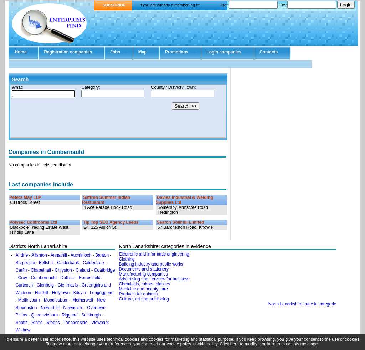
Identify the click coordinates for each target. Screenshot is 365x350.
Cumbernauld (44, 277)
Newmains (73, 307)
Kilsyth (79, 292)
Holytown (61, 292)
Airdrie (22, 255)
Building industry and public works (151, 264)
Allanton (39, 255)
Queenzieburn (44, 315)
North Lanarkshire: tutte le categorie (302, 304)
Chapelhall (41, 270)
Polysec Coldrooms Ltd (33, 222)
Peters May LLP (25, 197)
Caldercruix (93, 262)
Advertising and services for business (154, 279)
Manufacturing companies (143, 274)
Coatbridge (104, 270)
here (271, 343)
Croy (22, 277)
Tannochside (75, 322)
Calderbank (68, 262)
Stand (36, 322)
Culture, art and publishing (144, 299)
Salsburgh (91, 315)
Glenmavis (68, 285)
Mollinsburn (29, 300)
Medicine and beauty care (143, 289)
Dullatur (68, 277)
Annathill (59, 255)
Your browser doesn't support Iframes (118, 111)
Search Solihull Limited (180, 222)
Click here (229, 343)
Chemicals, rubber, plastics (144, 284)
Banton (102, 255)
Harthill (41, 292)
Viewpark (100, 322)
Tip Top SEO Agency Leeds (110, 222)
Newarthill (50, 307)
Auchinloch (81, 255)
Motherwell (82, 300)
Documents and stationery (144, 269)
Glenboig (45, 285)
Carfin (21, 270)
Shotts (22, 322)
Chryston (63, 270)
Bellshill (46, 262)
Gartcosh (24, 285)
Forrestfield (90, 277)
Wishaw (23, 330)
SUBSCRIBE (114, 5)
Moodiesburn (56, 300)
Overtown (96, 307)
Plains (21, 315)
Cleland (83, 270)
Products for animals (138, 294)
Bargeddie (25, 262)
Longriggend (102, 292)
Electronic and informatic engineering (154, 254)
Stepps (53, 322)
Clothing (127, 259)
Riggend (70, 315)
